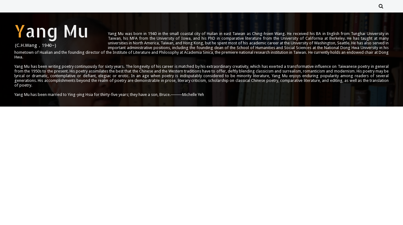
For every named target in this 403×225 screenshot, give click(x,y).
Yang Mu (51, 30)
